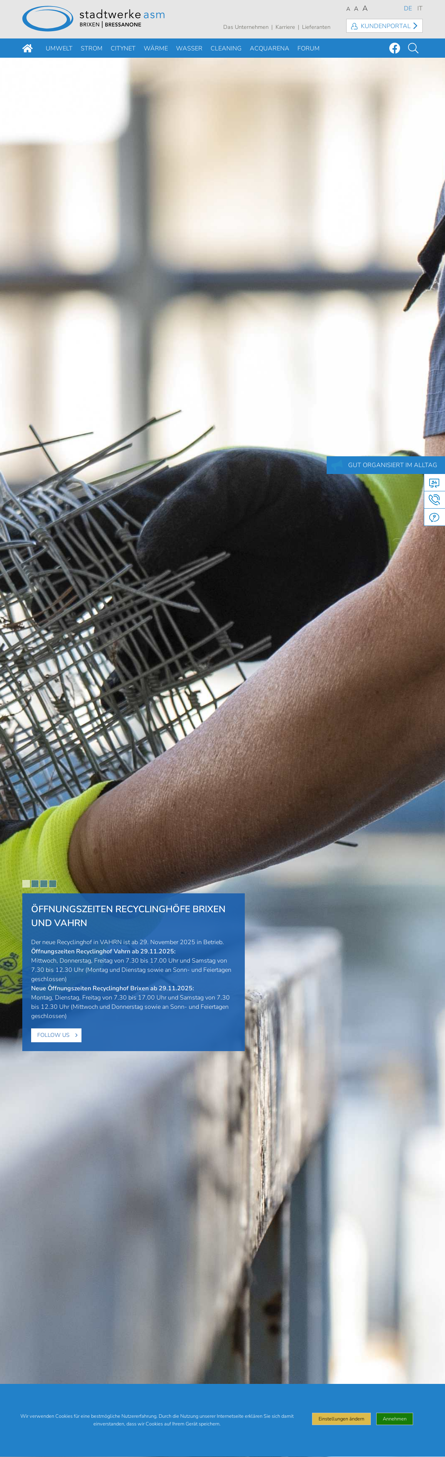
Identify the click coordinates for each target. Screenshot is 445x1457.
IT (420, 8)
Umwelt (59, 48)
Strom (92, 48)
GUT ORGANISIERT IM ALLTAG (392, 465)
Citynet (123, 48)
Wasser (189, 48)
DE (408, 8)
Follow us (53, 1035)
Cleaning (226, 48)
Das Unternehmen (246, 27)
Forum (308, 48)
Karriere (285, 27)
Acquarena (269, 48)
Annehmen (395, 1424)
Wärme (156, 48)
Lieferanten (316, 27)
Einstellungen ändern (341, 1424)
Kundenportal (386, 26)
